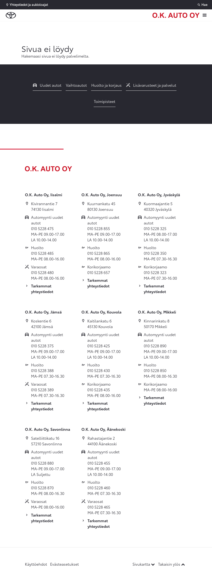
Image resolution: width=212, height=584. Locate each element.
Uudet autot (47, 85)
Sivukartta (144, 564)
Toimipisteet (104, 101)
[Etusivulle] (176, 15)
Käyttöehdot (36, 564)
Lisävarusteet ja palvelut (151, 85)
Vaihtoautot (76, 85)
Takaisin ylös (171, 564)
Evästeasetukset (64, 564)
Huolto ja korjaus (106, 85)
